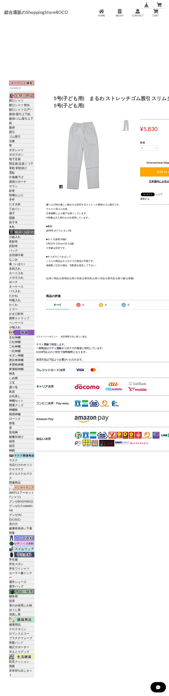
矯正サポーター (19, 647)
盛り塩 (13, 387)
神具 (12, 373)
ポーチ (13, 282)
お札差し (15, 396)
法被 (12, 141)
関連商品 (15, 482)
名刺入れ (15, 268)
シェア (158, 194)
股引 (12, 132)
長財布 (13, 241)
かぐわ (13, 304)
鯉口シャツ (16, 100)
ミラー (13, 309)
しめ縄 (13, 378)
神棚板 (13, 409)
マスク (13, 460)
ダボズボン (16, 154)
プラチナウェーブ (20, 638)
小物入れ (15, 327)
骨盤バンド (16, 642)
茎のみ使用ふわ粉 (20, 605)
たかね (13, 295)
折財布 (13, 246)
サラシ (13, 186)
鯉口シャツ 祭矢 (19, 105)
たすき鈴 (15, 204)
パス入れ (15, 291)
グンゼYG (15, 514)
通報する (144, 198)
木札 (12, 226)
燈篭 (12, 423)
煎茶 (12, 600)
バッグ (13, 250)
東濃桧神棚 (16, 369)
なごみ (13, 259)
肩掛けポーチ (17, 181)
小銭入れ (15, 237)
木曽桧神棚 (16, 364)
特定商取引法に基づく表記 (74, 336)
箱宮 (12, 445)
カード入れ (16, 273)
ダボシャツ (16, 150)
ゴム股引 (15, 136)
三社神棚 (15, 341)
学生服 (13, 559)
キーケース (16, 286)
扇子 (12, 213)
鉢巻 (12, 190)
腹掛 (12, 127)
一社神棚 (15, 351)
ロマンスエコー (19, 633)
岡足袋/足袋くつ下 (21, 163)
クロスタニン (17, 629)
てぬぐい (15, 208)
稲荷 (12, 441)
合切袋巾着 (16, 255)
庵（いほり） (17, 264)
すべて (57, 304)
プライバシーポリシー (47, 336)
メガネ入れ (16, 277)
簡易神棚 (15, 414)
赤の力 (13, 523)
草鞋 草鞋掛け (18, 168)
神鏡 (12, 450)
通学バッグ (16, 586)
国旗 (12, 217)
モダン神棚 (16, 355)
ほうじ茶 (15, 609)
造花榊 (13, 432)
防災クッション (19, 661)
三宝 (12, 382)
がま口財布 (16, 313)
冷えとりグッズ (19, 651)
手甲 (12, 199)
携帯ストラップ (19, 318)
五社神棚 (15, 337)
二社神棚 (15, 346)
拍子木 (13, 222)
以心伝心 (15, 519)
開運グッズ (16, 405)
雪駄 (12, 172)
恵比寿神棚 (16, 360)
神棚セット (16, 400)
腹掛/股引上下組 (19, 114)
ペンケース (16, 322)
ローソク (15, 418)
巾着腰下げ (16, 177)
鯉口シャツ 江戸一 (21, 109)
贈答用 (13, 596)
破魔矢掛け (16, 436)
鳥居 (12, 391)
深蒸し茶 (15, 614)
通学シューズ (17, 581)
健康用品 (15, 624)
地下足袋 (15, 159)
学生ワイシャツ (19, 568)
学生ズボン (16, 564)
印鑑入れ (15, 300)
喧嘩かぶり (16, 195)
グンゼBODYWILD (21, 501)
